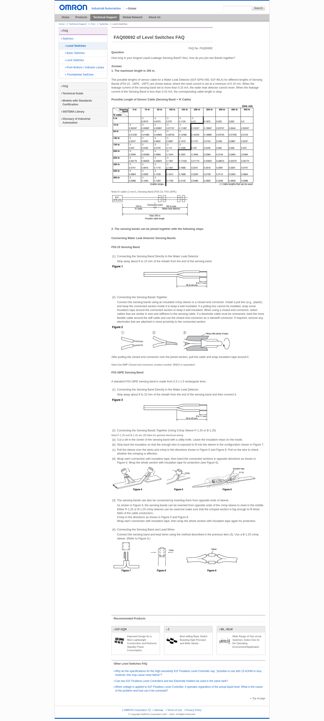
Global (131, 8)
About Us (154, 17)
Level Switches (75, 45)
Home (65, 17)
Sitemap (158, 710)
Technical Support (105, 17)
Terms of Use (174, 710)
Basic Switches (75, 53)
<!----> (188, 593)
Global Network (132, 17)
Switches (103, 24)
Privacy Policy (193, 710)
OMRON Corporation (136, 710)
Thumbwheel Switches (79, 74)
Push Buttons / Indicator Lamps (84, 67)
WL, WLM (226, 630)
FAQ (93, 24)
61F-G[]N (120, 630)
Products (81, 17)
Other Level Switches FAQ (130, 663)
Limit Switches (74, 60)
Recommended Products (129, 618)
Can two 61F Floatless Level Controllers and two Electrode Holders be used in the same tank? (171, 681)
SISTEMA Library (72, 111)
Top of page (257, 698)
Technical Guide (72, 93)
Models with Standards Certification (76, 102)
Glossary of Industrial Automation (75, 120)
